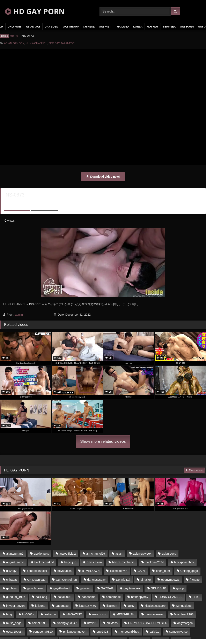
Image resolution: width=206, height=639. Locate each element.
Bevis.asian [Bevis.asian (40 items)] (94, 562)
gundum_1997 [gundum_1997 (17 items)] (15, 597)
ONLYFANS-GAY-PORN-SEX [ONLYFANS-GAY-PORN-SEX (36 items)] (147, 623)
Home (14, 35)
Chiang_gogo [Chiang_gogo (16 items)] (189, 570)
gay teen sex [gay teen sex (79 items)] (132, 588)
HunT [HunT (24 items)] (196, 597)
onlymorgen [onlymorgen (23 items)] (185, 623)
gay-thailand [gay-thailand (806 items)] (61, 588)
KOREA (137, 26)
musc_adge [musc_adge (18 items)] (13, 623)
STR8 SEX (169, 26)
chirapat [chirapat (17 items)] (11, 579)
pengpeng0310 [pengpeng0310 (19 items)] (43, 631)
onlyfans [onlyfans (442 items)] (112, 623)
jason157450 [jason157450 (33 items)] (87, 605)
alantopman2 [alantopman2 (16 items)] (14, 553)
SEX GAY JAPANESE (61, 43)
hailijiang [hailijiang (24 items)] (41, 597)
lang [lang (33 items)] (9, 614)
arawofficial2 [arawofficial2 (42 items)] (67, 553)
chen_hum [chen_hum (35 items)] (163, 570)
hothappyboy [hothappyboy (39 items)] (139, 597)
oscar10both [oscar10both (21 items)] (14, 631)
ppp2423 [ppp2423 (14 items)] (102, 631)
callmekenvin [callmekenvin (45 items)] (118, 570)
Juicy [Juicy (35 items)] (130, 605)
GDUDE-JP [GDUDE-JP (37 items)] (158, 588)
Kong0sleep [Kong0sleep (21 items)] (184, 605)
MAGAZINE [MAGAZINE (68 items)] (74, 614)
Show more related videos (103, 441)
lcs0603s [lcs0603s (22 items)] (28, 614)
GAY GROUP (71, 26)
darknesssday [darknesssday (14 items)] (96, 579)
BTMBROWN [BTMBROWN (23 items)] (91, 570)
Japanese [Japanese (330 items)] (62, 605)
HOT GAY (153, 26)
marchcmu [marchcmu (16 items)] (99, 614)
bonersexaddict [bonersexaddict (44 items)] (37, 570)
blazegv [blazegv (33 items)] (11, 570)
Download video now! (103, 176)
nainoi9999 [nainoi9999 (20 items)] (39, 623)
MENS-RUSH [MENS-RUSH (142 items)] (125, 614)
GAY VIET (105, 26)
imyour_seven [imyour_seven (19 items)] (15, 605)
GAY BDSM (52, 26)
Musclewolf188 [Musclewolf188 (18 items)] (183, 614)
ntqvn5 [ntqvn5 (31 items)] (91, 623)
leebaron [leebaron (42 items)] (50, 614)
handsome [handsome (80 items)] (88, 597)
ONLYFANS (15, 26)
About (17, 205)
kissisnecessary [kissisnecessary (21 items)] (155, 605)
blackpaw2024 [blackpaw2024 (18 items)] (154, 562)
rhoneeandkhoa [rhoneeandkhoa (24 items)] (129, 631)
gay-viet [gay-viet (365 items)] (85, 588)
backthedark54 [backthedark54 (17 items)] (44, 562)
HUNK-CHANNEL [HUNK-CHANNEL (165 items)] (170, 597)
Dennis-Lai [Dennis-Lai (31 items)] (123, 579)
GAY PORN (187, 26)
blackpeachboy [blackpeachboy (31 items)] (184, 562)
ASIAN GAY (33, 26)
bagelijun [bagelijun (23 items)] (70, 562)
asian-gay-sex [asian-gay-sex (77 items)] (142, 553)
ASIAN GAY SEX (14, 43)
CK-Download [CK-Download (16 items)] (36, 579)
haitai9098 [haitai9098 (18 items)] (64, 597)
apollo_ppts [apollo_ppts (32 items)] (41, 553)
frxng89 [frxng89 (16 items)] (195, 579)
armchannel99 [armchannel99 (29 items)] (95, 553)
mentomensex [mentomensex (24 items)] (154, 614)
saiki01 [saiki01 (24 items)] (154, 631)
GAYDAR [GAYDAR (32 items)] (107, 588)
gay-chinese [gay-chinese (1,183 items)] (35, 588)
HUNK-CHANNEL (36, 43)
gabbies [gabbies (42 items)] (11, 588)
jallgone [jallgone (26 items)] (40, 605)
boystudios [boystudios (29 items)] (64, 570)
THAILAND (122, 26)
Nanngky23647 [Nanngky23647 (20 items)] (67, 623)
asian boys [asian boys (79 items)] (169, 553)
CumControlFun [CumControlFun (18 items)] (66, 579)
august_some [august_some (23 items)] (15, 562)
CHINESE (89, 26)
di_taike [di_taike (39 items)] (146, 579)
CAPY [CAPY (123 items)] (142, 570)
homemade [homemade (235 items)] (113, 597)
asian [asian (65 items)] (118, 553)
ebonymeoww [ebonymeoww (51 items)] (170, 579)
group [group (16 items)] (180, 588)
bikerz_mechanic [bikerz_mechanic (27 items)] (123, 562)
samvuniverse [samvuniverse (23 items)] (178, 631)
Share (44, 205)
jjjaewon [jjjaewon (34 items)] (111, 605)
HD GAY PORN (35, 11)
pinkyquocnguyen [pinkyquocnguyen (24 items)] (74, 631)
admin (19, 314)
